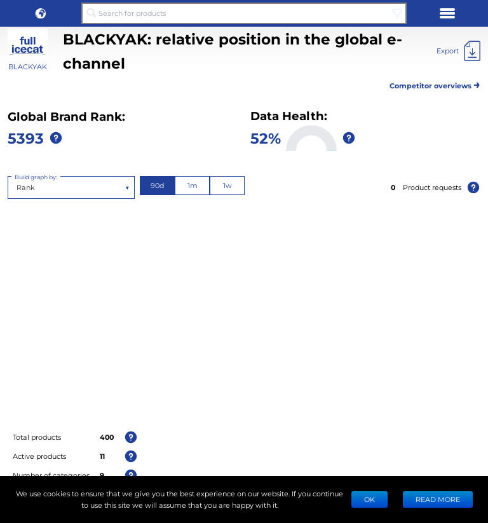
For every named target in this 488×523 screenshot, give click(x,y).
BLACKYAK (27, 66)
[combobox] (17, 187)
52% (265, 137)
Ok (369, 499)
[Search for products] (244, 13)
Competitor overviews (435, 84)
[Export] (458, 51)
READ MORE (438, 499)
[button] (40, 13)
